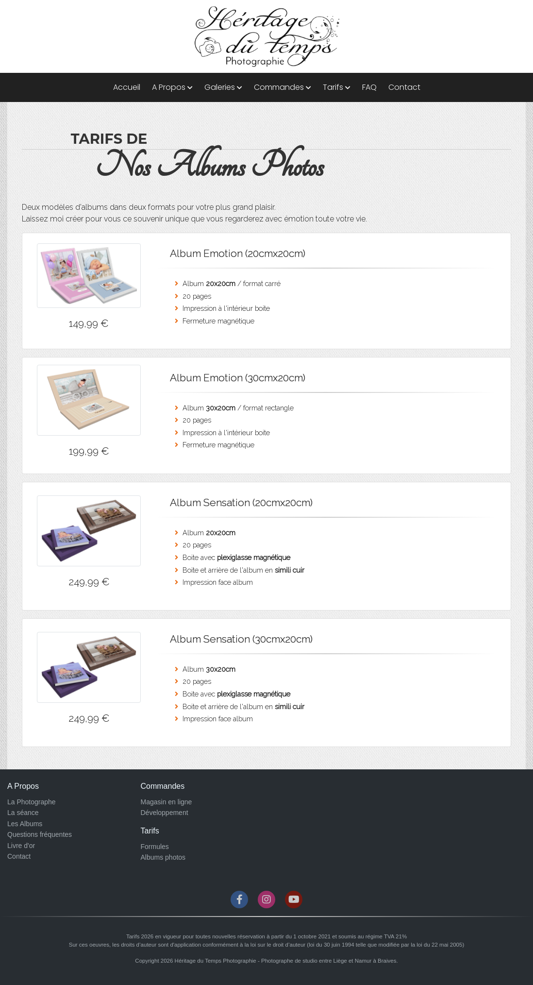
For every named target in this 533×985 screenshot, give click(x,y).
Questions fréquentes (39, 834)
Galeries (223, 87)
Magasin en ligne (166, 802)
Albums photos (163, 857)
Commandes (282, 87)
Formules (155, 846)
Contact (404, 87)
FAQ (369, 87)
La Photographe (31, 802)
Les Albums (24, 824)
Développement (164, 812)
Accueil (126, 87)
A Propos (172, 87)
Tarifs (336, 87)
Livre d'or (21, 845)
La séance (23, 812)
